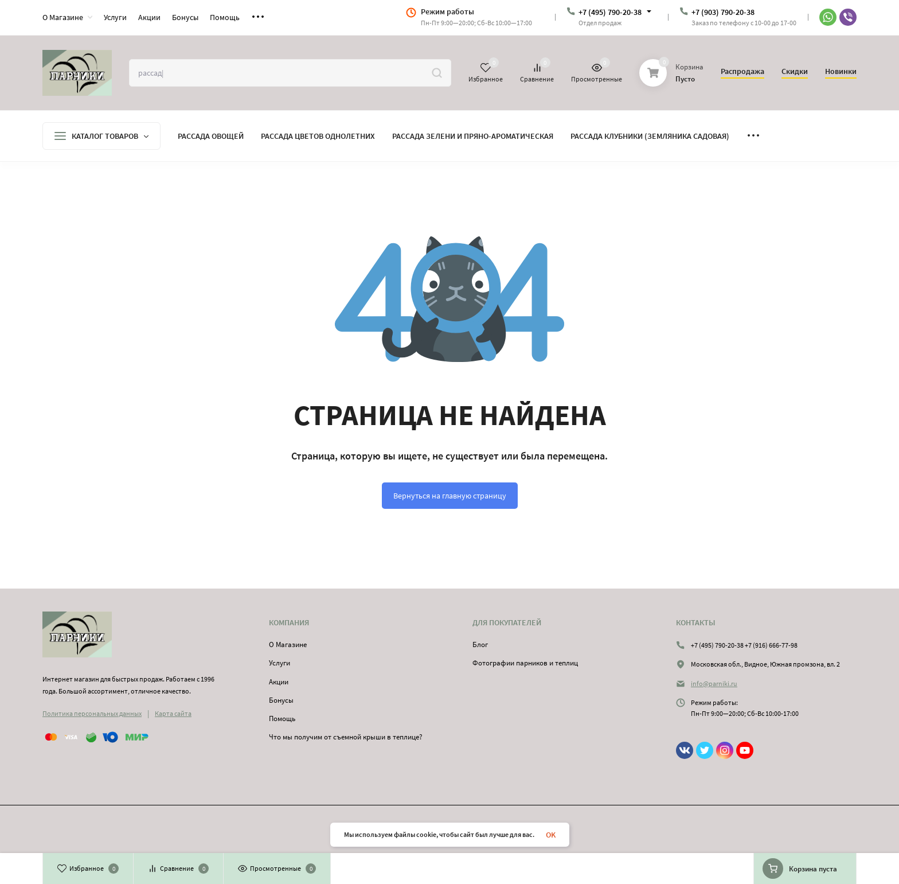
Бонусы (281, 700)
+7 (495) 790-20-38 (610, 12)
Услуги (279, 663)
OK (551, 835)
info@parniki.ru (714, 683)
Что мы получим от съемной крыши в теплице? (346, 737)
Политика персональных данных (92, 713)
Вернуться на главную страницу (449, 495)
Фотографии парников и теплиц (525, 663)
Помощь (282, 718)
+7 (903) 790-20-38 (723, 12)
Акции (278, 682)
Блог (480, 644)
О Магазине (288, 644)
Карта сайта (173, 713)
